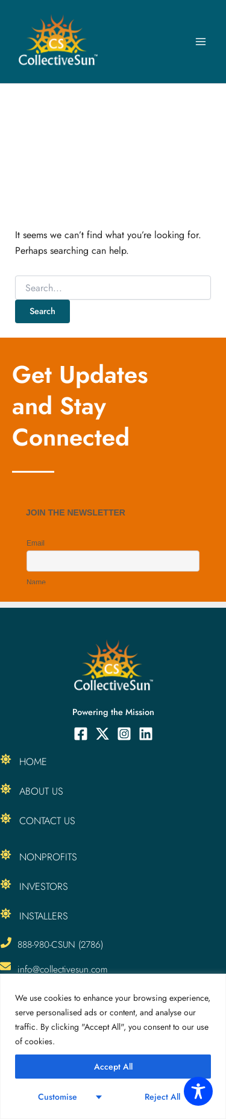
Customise (57, 1097)
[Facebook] (81, 734)
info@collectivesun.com (62, 969)
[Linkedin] (146, 734)
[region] (113, 1046)
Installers (43, 916)
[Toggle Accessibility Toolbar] (198, 1091)
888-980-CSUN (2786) (60, 944)
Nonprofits (48, 856)
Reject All (162, 1097)
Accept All (113, 1067)
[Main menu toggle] (200, 41)
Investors (43, 886)
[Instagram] (124, 734)
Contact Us (47, 820)
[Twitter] (102, 734)
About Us (41, 791)
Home (33, 761)
